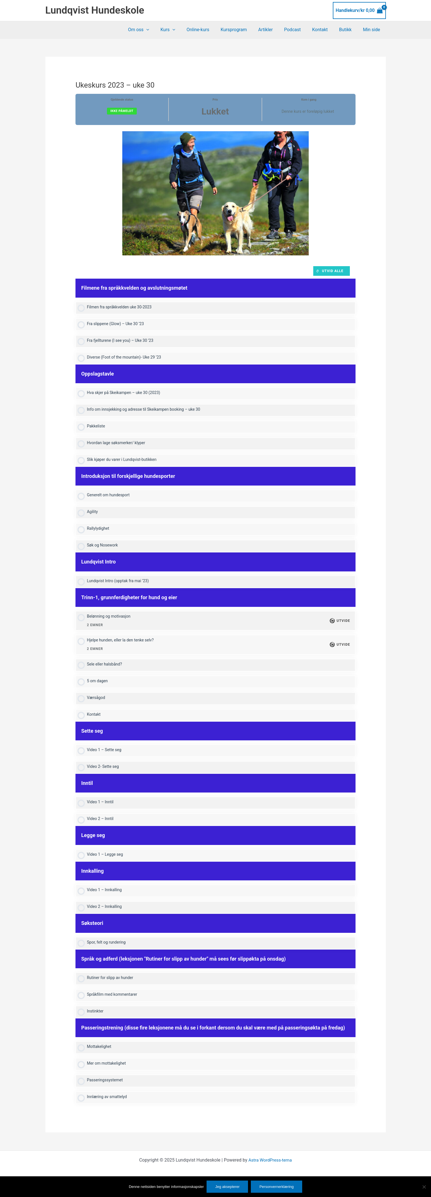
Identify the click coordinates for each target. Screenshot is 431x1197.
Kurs (184, 29)
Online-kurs (212, 29)
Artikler (275, 29)
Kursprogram (246, 29)
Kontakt (325, 29)
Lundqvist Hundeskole (94, 10)
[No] (424, 1187)
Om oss (157, 29)
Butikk (348, 29)
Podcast (300, 29)
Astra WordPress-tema (270, 1172)
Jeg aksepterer (227, 1187)
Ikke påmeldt (121, 111)
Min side (372, 29)
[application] (166, 29)
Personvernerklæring (276, 1187)
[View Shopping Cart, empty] (359, 10)
